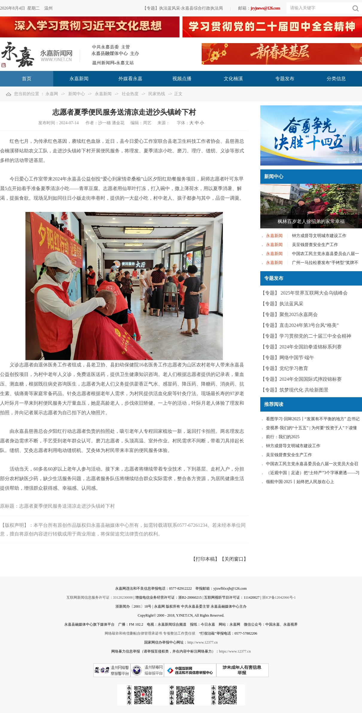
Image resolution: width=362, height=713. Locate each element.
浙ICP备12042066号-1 (279, 597)
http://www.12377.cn (202, 642)
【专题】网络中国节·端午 (287, 357)
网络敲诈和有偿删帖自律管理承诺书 (133, 633)
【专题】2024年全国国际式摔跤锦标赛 (301, 379)
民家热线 (156, 94)
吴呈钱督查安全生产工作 (315, 244)
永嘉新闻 (103, 94)
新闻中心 (76, 94)
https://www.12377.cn (235, 651)
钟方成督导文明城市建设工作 (319, 235)
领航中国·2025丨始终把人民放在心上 (300, 482)
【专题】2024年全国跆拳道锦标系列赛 (301, 346)
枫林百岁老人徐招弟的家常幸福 (311, 221)
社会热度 (130, 94)
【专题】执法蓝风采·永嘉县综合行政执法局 (182, 8)
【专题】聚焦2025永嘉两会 (289, 314)
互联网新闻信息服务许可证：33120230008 (99, 597)
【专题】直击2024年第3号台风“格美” (299, 325)
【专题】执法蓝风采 (281, 303)
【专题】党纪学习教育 (284, 368)
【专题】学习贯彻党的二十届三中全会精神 (305, 336)
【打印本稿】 (205, 559)
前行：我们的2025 (282, 437)
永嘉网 (51, 94)
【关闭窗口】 (234, 559)
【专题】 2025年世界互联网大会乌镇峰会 (304, 292)
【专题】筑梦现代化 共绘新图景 (294, 389)
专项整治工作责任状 (179, 633)
